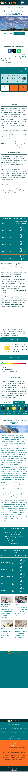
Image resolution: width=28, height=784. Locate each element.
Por (24, 55)
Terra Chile (4, 728)
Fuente (21, 57)
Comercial (10, 738)
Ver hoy (19, 33)
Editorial (18, 738)
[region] (14, 40)
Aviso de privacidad (14, 752)
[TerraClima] (22, 2)
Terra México (23, 728)
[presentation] (24, 78)
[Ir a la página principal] (9, 2)
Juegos (25, 732)
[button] (26, 2)
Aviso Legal (6, 752)
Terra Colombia (14, 728)
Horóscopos (14, 732)
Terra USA (3, 732)
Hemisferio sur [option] (19, 402)
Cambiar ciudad (8, 33)
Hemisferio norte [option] (6, 402)
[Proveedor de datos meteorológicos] (14, 770)
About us (23, 752)
